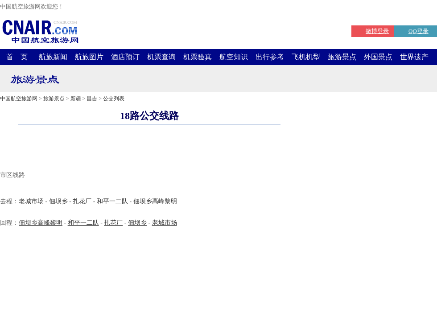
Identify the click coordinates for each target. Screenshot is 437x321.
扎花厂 (82, 201)
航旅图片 (89, 57)
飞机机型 (306, 57)
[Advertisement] (149, 149)
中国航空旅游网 (18, 98)
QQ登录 (418, 31)
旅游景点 (342, 57)
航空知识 (233, 57)
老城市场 (31, 201)
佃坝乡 (58, 201)
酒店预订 (125, 57)
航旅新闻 (53, 57)
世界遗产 (414, 57)
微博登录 (377, 31)
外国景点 (378, 57)
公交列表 (113, 98)
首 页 (17, 57)
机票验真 (197, 57)
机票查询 (161, 57)
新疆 (75, 98)
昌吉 (92, 98)
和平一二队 (112, 201)
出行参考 (270, 57)
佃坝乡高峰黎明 (155, 201)
